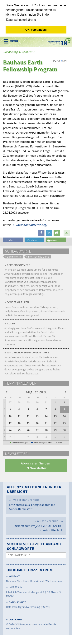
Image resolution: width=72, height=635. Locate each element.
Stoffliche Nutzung (38, 256)
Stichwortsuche (19, 555)
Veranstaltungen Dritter (42, 442)
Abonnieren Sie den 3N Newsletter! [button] (36, 465)
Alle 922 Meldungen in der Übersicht (34, 489)
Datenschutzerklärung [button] (21, 19)
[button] (41, 233)
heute (60, 442)
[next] (65, 391)
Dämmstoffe (14, 256)
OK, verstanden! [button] (36, 29)
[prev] (7, 391)
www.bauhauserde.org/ (31, 225)
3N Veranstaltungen (20, 442)
